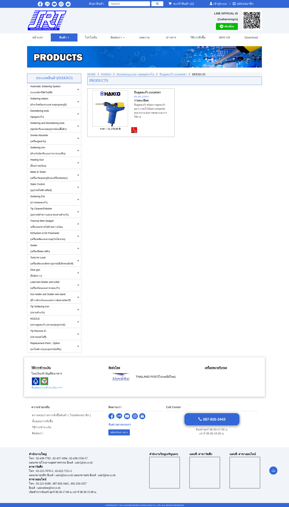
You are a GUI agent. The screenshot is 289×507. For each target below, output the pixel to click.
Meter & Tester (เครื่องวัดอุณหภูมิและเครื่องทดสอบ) (49, 175)
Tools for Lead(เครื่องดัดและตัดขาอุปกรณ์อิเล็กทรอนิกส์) (51, 260)
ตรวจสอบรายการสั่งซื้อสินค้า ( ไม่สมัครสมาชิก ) (61, 415)
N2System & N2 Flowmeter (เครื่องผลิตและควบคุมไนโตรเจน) (47, 236)
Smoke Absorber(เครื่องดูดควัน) (39, 138)
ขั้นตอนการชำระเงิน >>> (46, 387)
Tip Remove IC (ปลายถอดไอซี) (38, 334)
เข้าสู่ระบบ (220, 3)
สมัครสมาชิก (245, 3)
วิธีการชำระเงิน (41, 427)
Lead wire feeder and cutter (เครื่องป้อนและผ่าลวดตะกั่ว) (45, 285)
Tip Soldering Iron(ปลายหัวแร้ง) (39, 309)
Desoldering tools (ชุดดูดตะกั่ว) (39, 113)
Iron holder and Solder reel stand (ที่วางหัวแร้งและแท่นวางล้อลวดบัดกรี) (50, 297)
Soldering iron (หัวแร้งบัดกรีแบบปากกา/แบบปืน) (47, 150)
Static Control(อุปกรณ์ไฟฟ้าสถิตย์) (41, 187)
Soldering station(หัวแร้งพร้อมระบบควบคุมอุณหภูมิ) (48, 101)
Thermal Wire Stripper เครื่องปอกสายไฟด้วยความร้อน (46, 224)
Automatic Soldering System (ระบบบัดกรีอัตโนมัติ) (45, 89)
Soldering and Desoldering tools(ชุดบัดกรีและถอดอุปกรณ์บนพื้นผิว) (48, 126)
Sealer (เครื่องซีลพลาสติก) (40, 248)
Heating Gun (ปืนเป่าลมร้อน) (38, 162)
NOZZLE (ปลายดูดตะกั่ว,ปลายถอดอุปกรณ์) (47, 321)
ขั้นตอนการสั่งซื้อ (42, 421)
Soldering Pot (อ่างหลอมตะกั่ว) (39, 199)
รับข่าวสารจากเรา (119, 424)
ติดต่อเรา (37, 433)
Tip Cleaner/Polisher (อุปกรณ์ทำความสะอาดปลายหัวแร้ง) (49, 211)
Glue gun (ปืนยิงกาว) (36, 272)
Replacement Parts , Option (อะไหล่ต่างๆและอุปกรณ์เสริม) (45, 346)
